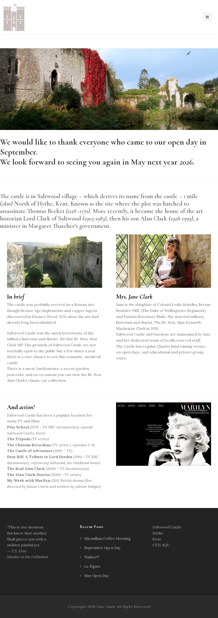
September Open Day (102, 548)
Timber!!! (91, 557)
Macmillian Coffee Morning (107, 538)
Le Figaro (92, 566)
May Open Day (96, 575)
